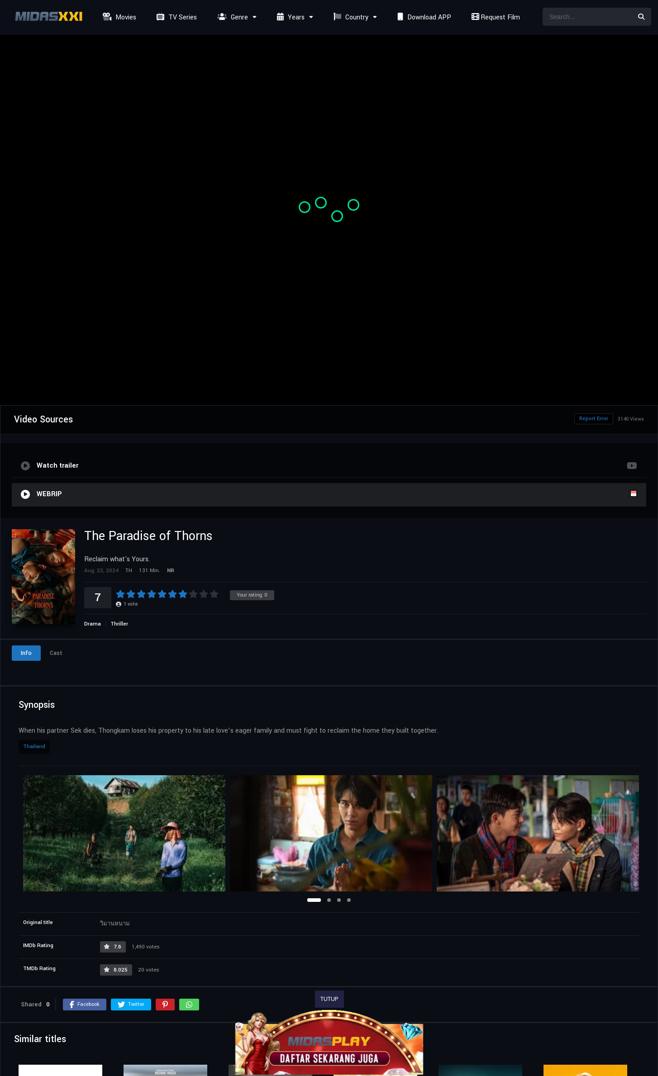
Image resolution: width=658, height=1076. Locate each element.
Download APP (423, 17)
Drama (92, 624)
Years (290, 17)
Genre (231, 17)
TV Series (175, 17)
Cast (56, 653)
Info (26, 653)
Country (349, 17)
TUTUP (329, 999)
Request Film (494, 17)
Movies (118, 17)
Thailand (34, 746)
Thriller (119, 624)
